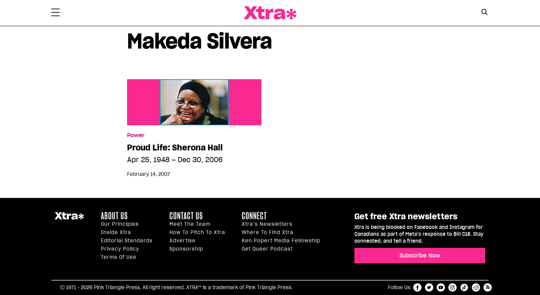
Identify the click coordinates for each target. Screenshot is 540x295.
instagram (452, 287)
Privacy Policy (120, 249)
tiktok (464, 287)
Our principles (120, 224)
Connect (254, 216)
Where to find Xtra (267, 232)
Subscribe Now (419, 255)
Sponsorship (186, 249)
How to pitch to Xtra (197, 232)
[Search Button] (484, 12)
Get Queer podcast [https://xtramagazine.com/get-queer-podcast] (267, 249)
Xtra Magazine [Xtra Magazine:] (69, 218)
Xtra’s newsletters (267, 224)
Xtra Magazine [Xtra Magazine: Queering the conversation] (270, 13)
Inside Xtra (116, 232)
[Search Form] (484, 13)
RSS (488, 287)
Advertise (182, 241)
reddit (476, 287)
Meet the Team (189, 224)
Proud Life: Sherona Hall (175, 147)
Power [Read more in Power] (136, 135)
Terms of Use (118, 257)
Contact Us (186, 216)
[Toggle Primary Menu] (55, 14)
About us (114, 216)
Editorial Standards (127, 241)
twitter (429, 287)
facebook (417, 287)
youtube (441, 287)
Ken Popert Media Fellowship (281, 241)
